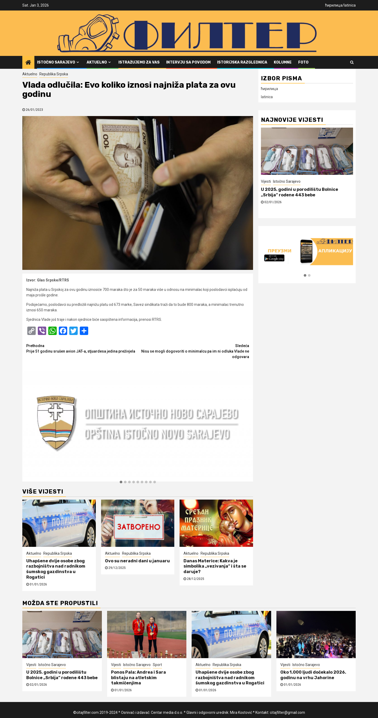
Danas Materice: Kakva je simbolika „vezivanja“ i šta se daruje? (214, 566)
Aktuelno (97, 62)
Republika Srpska (53, 74)
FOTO (303, 62)
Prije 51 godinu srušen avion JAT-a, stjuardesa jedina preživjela (82, 348)
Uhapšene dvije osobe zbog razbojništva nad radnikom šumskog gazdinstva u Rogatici (55, 569)
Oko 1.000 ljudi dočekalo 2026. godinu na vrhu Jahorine (313, 675)
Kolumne (283, 62)
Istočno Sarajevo (56, 62)
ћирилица (333, 5)
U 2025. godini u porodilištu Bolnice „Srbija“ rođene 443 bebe (299, 192)
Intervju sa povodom (188, 62)
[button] (121, 482)
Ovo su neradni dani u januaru (137, 560)
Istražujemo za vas (139, 62)
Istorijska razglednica (242, 62)
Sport (157, 665)
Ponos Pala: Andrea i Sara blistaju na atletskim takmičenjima (138, 678)
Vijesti (266, 181)
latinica (350, 5)
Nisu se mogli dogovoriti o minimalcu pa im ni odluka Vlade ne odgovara (193, 351)
